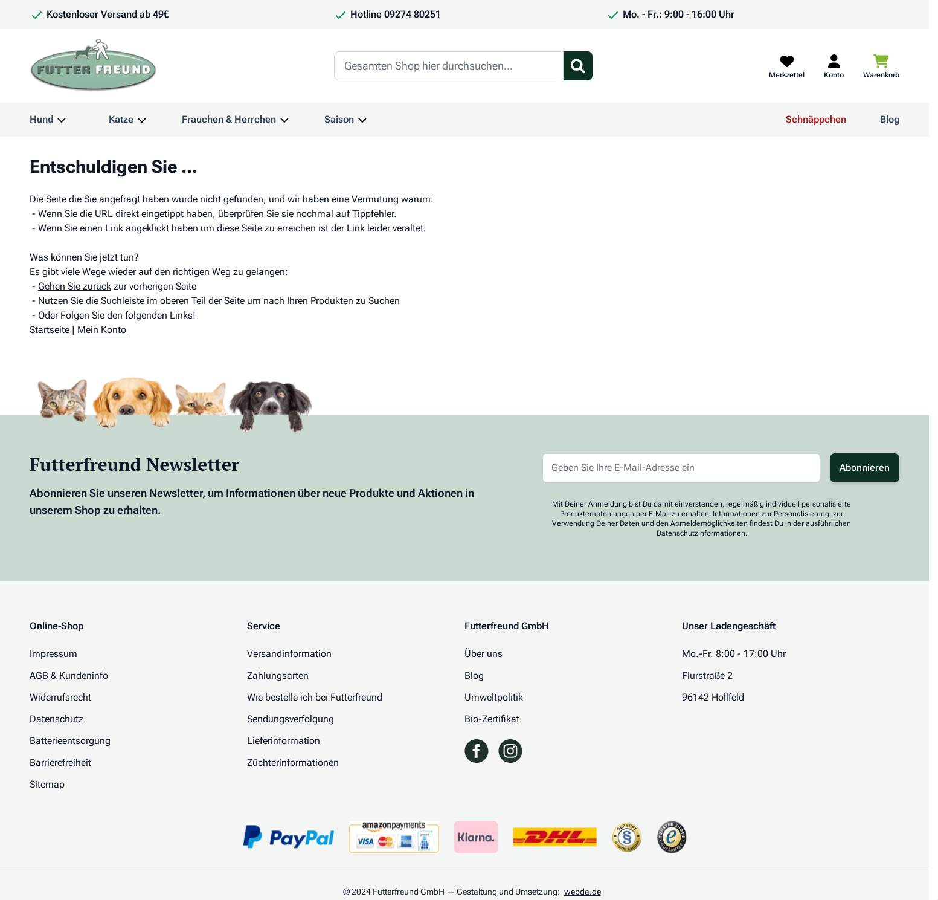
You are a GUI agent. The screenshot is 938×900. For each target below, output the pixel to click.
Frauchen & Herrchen (229, 119)
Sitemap (47, 784)
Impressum (53, 653)
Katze (121, 119)
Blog (889, 119)
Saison (339, 119)
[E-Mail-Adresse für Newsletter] (681, 467)
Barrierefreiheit (60, 762)
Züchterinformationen (293, 762)
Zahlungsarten (278, 675)
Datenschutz (56, 719)
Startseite (49, 329)
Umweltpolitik (493, 697)
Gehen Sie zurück (74, 286)
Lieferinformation (283, 740)
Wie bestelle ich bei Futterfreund (314, 697)
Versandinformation (289, 653)
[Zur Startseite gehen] (94, 66)
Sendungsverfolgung (290, 719)
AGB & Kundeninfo (69, 675)
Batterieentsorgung (70, 740)
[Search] (449, 65)
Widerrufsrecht (60, 697)
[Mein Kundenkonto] (834, 66)
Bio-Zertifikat (491, 719)
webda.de (582, 891)
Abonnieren (865, 467)
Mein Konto (101, 329)
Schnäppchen (816, 119)
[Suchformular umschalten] (578, 65)
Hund (41, 119)
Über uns (483, 653)
